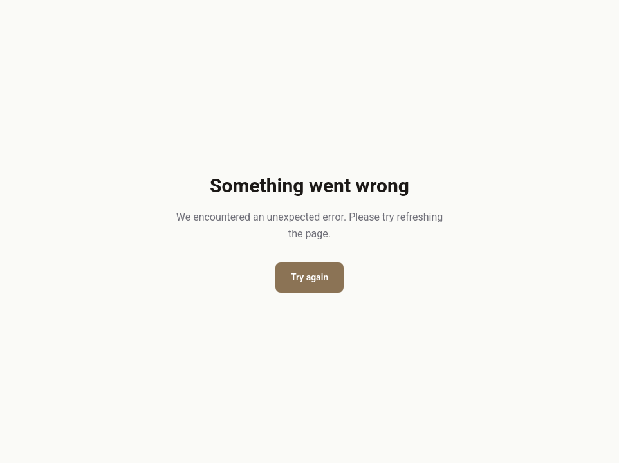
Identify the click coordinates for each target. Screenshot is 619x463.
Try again (309, 277)
